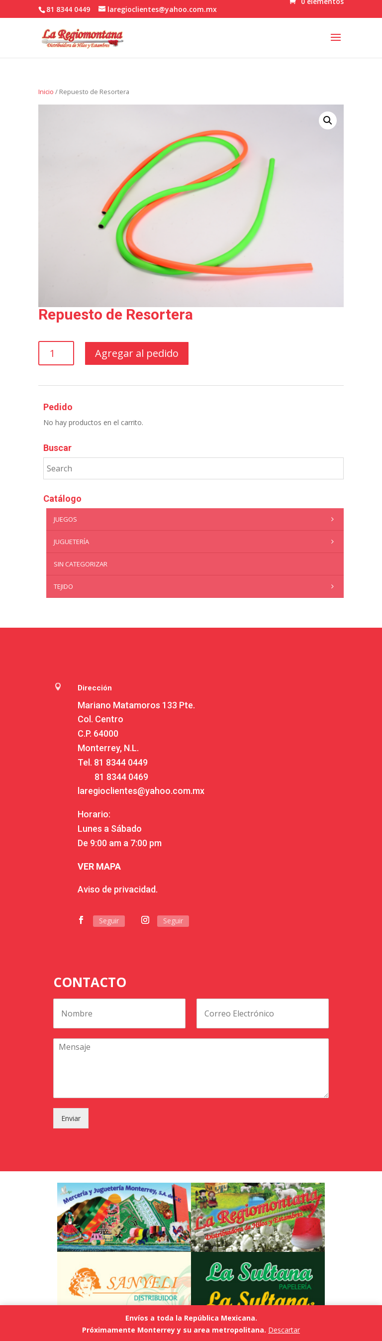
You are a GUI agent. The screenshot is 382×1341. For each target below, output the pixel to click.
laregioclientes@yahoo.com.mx (141, 790)
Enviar (71, 1118)
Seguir (109, 920)
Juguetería (196, 542)
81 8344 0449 (121, 762)
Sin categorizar (80, 563)
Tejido (196, 586)
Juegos (196, 519)
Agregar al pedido (137, 353)
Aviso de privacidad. (118, 889)
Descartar (284, 1330)
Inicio (46, 91)
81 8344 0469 (121, 777)
